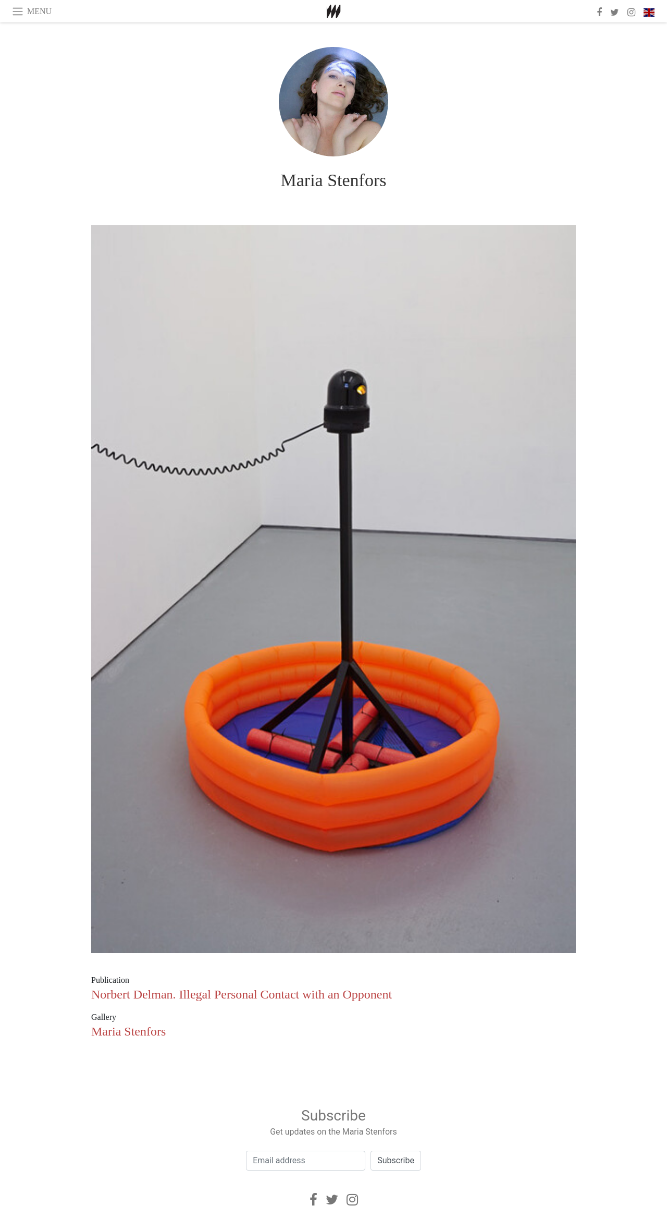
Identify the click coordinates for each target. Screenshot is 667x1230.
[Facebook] (313, 1200)
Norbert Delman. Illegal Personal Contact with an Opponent (241, 994)
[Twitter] (332, 1200)
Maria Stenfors (333, 180)
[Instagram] (352, 1200)
